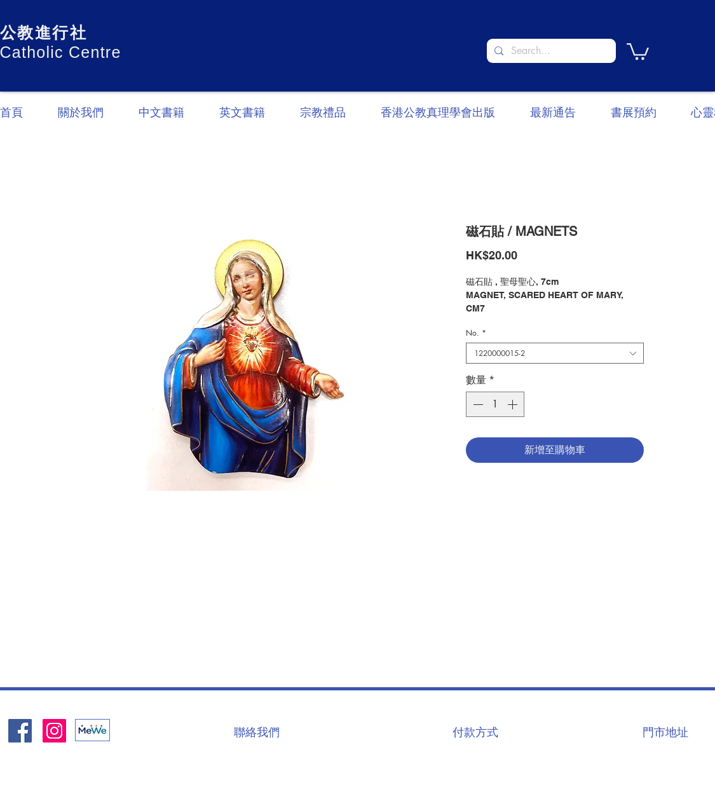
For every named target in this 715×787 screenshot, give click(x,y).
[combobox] (555, 353)
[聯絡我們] (256, 731)
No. (476, 333)
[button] (638, 50)
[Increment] (513, 404)
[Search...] (550, 51)
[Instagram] (54, 731)
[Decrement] (477, 404)
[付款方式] (475, 731)
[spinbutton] (495, 404)
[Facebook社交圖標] (20, 731)
